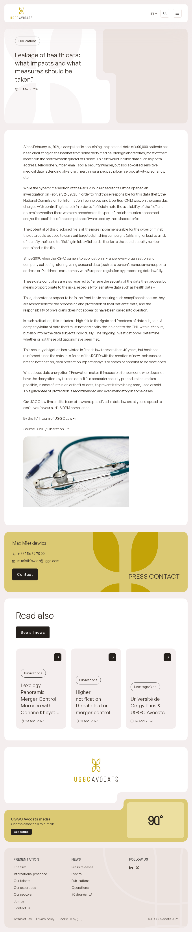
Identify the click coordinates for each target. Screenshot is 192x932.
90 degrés (79, 894)
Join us (19, 901)
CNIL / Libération (50, 429)
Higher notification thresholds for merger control (93, 702)
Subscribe (21, 831)
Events (77, 874)
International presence (30, 874)
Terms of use (23, 919)
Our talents (22, 881)
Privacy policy (45, 919)
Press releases (83, 867)
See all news (32, 632)
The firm (20, 867)
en (152, 13)
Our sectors (23, 894)
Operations (80, 887)
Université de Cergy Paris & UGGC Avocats (148, 706)
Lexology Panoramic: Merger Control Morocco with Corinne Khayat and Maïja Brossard (38, 699)
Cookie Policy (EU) (70, 919)
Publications (81, 881)
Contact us (22, 908)
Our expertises (25, 887)
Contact (25, 574)
